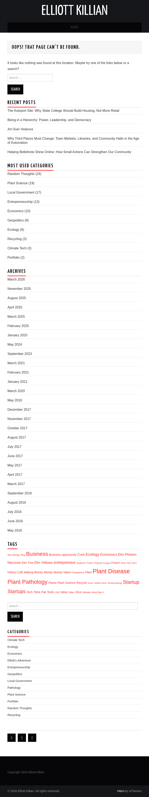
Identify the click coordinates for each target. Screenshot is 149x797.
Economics (15, 211)
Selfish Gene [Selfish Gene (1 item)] (100, 583)
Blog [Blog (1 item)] (23, 555)
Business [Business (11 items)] (37, 554)
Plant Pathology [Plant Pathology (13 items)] (27, 582)
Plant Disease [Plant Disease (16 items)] (111, 571)
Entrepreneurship (20, 201)
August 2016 (16, 502)
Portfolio (13, 257)
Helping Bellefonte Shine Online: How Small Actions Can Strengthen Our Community (69, 152)
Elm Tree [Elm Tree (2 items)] (27, 562)
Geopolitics (15, 220)
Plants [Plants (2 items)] (52, 582)
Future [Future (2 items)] (115, 562)
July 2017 (14, 446)
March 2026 (16, 279)
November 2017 (19, 419)
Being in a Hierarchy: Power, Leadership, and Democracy (49, 120)
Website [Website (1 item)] (87, 592)
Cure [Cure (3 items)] (81, 555)
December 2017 (19, 409)
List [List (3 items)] (20, 572)
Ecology (13, 229)
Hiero (120, 791)
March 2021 (16, 363)
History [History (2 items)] (11, 572)
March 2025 (16, 316)
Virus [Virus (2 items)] (78, 592)
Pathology (14, 687)
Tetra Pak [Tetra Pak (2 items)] (40, 592)
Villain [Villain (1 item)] (71, 592)
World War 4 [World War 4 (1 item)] (98, 592)
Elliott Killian (74, 11)
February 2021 (18, 372)
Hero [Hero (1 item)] (134, 563)
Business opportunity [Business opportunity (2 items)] (62, 554)
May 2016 (14, 530)
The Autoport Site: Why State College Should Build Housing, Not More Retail (63, 110)
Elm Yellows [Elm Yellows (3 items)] (43, 563)
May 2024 (14, 344)
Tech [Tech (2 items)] (30, 592)
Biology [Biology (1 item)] (16, 555)
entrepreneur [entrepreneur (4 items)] (65, 562)
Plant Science (17, 183)
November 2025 (19, 288)
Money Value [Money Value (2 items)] (62, 572)
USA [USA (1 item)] (57, 592)
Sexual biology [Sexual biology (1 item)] (115, 583)
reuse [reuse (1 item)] (90, 583)
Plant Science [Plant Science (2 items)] (66, 582)
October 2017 (17, 428)
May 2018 (14, 400)
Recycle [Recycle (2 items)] (81, 582)
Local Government (20, 192)
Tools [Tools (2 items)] (50, 592)
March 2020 (16, 391)
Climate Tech (16, 248)
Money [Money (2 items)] (48, 572)
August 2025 (16, 298)
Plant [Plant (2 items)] (88, 572)
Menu (75, 27)
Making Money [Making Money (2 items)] (33, 572)
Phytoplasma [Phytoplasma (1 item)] (78, 572)
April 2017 (14, 474)
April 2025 (14, 307)
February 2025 (18, 326)
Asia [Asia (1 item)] (9, 555)
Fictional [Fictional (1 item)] (98, 563)
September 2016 (19, 493)
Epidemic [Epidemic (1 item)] (81, 563)
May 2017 (14, 465)
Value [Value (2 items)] (63, 592)
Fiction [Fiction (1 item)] (90, 563)
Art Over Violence (20, 129)
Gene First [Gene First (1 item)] (126, 563)
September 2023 (19, 354)
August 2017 (16, 437)
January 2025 (17, 335)
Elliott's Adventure (19, 660)
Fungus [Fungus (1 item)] (106, 563)
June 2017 (15, 456)
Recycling (14, 239)
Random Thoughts (20, 174)
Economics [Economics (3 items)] (108, 555)
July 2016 (14, 512)
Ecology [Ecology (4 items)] (92, 554)
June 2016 (15, 521)
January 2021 (17, 381)
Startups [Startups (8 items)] (16, 591)
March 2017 (16, 484)
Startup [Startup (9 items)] (131, 582)
